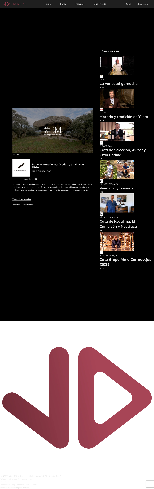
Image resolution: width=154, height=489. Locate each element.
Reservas (80, 3)
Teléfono (8, 482)
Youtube (25, 488)
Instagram (18, 488)
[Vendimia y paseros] (117, 169)
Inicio (48, 3)
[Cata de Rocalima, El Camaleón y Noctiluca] (126, 202)
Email (2, 482)
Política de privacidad (8, 479)
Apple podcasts (30, 485)
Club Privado (100, 3)
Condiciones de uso (25, 479)
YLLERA (103, 113)
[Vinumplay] (14, 4)
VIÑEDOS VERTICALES (109, 184)
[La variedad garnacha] (119, 65)
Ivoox (8, 485)
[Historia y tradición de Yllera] (124, 98)
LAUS (102, 79)
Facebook (4, 488)
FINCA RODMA (106, 146)
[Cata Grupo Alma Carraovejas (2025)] (126, 241)
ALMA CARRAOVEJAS (41, 171)
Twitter (10, 488)
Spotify (3, 485)
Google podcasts (17, 485)
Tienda (63, 3)
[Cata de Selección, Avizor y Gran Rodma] (126, 131)
